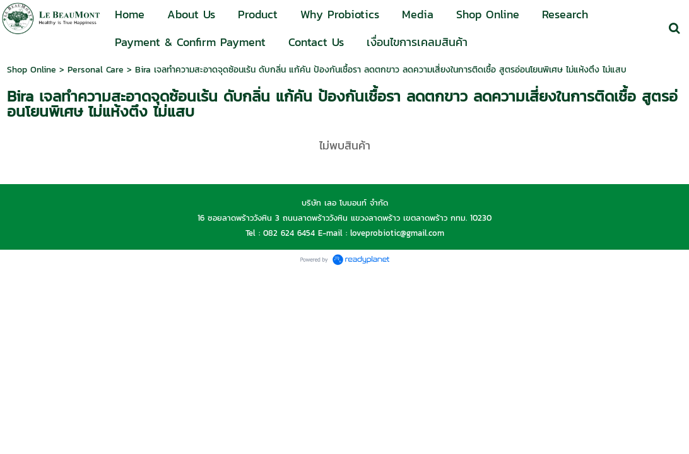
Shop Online (31, 69)
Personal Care (96, 69)
